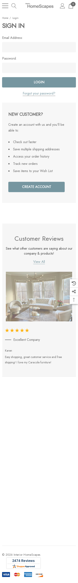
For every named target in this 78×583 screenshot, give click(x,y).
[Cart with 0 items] (70, 5)
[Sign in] (62, 5)
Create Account (36, 186)
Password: (9, 58)
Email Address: (12, 38)
